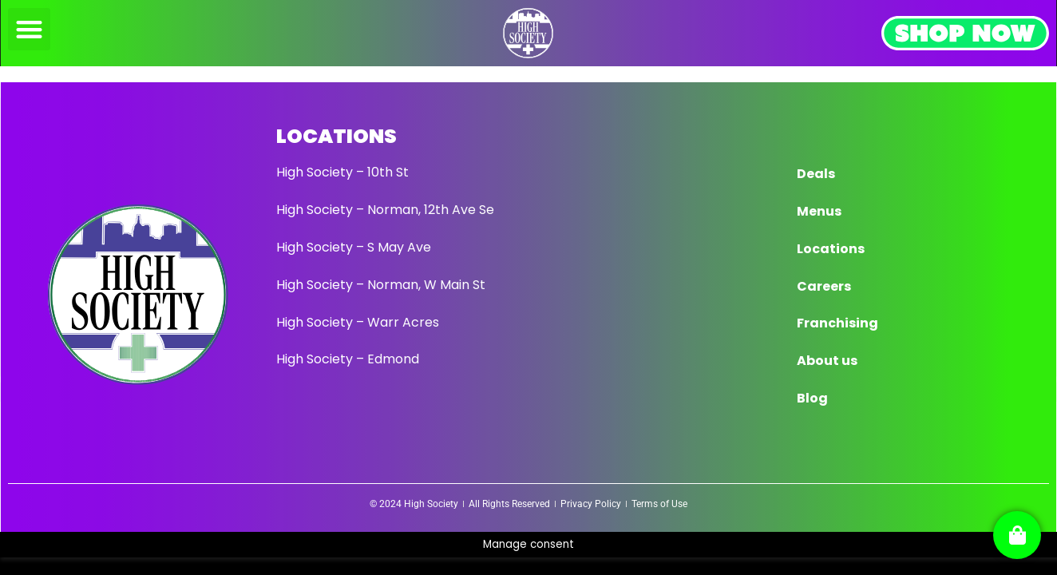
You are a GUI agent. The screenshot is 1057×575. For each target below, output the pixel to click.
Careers (824, 286)
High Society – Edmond (347, 359)
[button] (29, 29)
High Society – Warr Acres (357, 322)
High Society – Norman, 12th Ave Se (385, 209)
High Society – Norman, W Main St (380, 285)
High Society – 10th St (342, 172)
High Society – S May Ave (353, 247)
